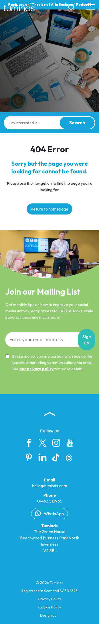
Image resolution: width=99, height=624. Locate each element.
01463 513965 (49, 501)
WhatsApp (49, 513)
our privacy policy (36, 368)
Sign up (86, 339)
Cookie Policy (49, 607)
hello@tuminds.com (49, 485)
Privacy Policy (49, 599)
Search (77, 123)
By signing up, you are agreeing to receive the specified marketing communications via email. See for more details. (49, 362)
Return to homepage (49, 209)
